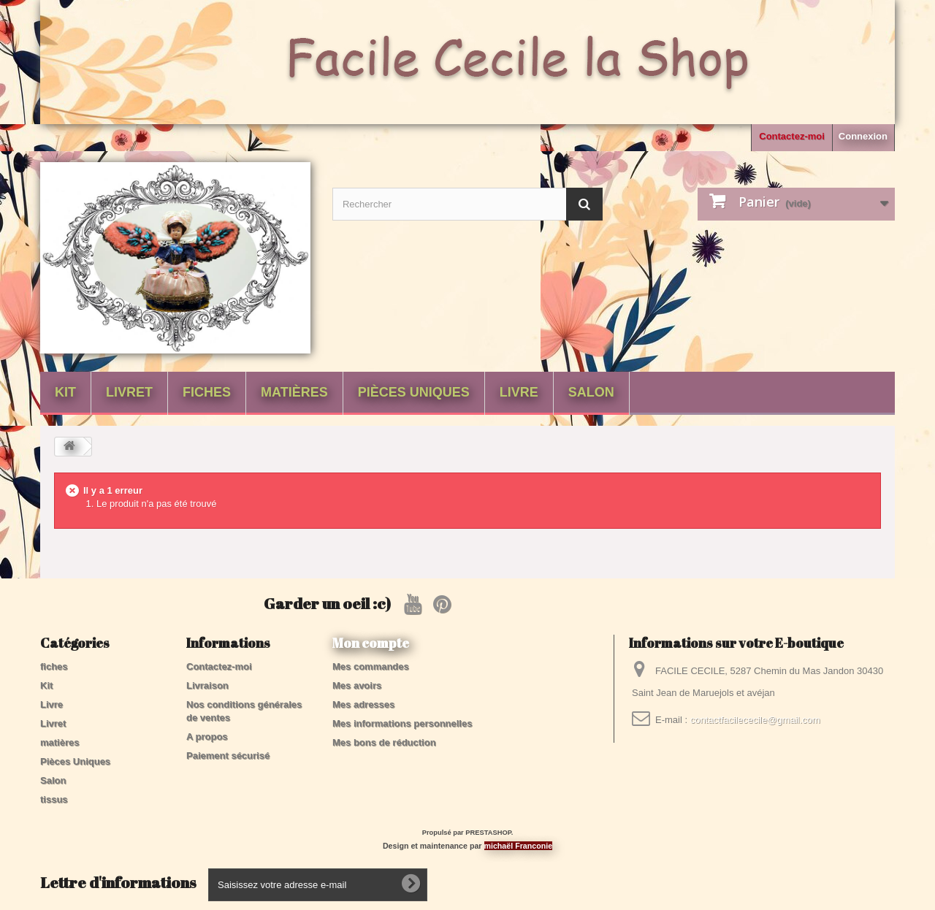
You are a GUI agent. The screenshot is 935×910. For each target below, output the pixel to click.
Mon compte (370, 642)
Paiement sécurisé (228, 755)
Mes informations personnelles (402, 723)
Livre (519, 392)
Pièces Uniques (414, 392)
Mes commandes (370, 666)
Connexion (863, 136)
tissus (54, 799)
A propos (207, 736)
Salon (591, 392)
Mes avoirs (356, 685)
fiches (207, 392)
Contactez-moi (792, 136)
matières (294, 392)
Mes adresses (363, 704)
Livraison (207, 685)
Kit (65, 392)
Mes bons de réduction (384, 742)
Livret (129, 392)
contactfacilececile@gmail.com (755, 719)
